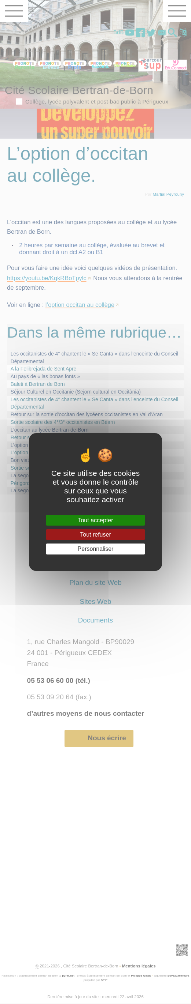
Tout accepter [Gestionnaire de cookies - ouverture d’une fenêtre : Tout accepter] (95, 520)
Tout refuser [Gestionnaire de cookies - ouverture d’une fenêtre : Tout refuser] (95, 534)
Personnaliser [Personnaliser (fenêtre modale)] (96, 549)
